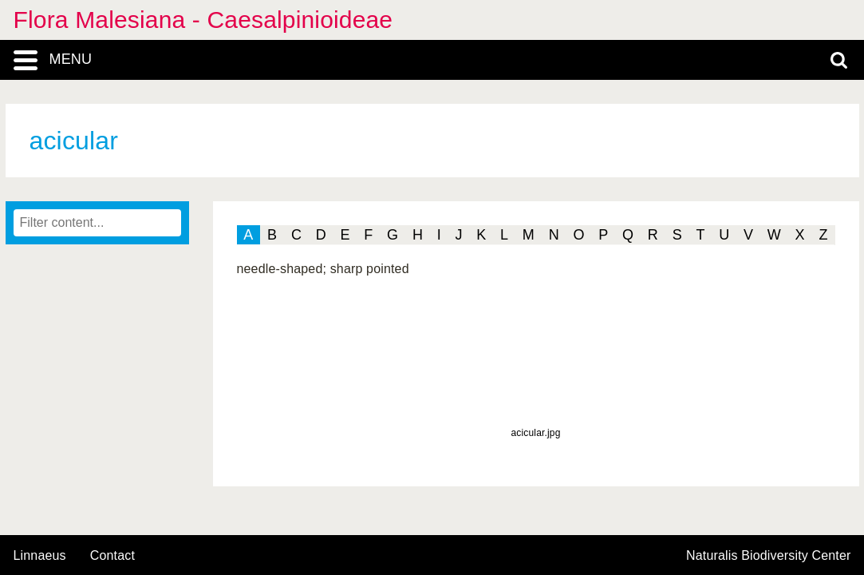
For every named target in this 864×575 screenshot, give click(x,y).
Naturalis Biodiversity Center (768, 555)
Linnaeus (40, 555)
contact (112, 555)
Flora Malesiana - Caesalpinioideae (203, 19)
